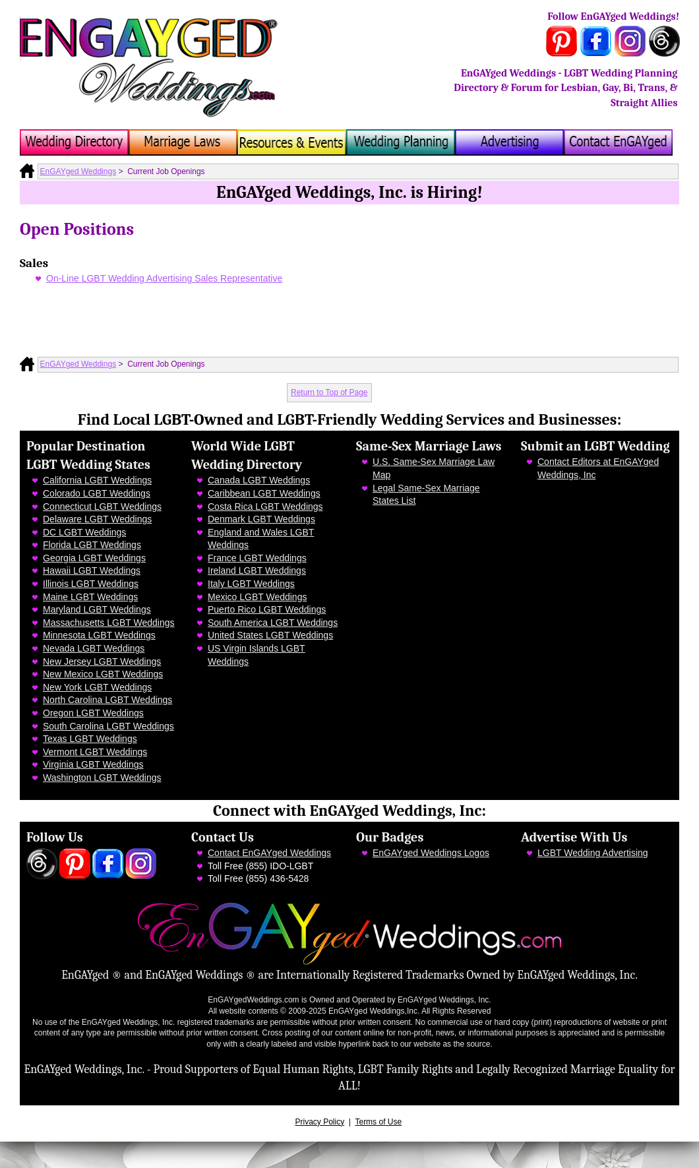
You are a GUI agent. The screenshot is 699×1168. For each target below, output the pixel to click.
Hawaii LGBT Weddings (91, 570)
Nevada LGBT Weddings (93, 648)
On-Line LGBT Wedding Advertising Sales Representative (164, 278)
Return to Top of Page (329, 392)
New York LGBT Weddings (97, 687)
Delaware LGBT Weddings (97, 519)
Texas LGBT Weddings (90, 738)
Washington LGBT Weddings (102, 777)
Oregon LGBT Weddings (93, 713)
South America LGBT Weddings (273, 622)
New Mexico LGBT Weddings (103, 674)
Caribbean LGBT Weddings (264, 493)
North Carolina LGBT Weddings (107, 699)
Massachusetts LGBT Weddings (108, 622)
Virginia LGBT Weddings (93, 764)
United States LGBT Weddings (270, 635)
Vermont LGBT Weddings (95, 752)
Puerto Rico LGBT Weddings (267, 609)
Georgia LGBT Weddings (94, 558)
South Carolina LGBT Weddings (108, 726)
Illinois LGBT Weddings (90, 583)
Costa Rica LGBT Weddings (265, 506)
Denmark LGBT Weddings (261, 519)
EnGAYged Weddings (78, 171)
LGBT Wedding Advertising (592, 852)
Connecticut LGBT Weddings (102, 506)
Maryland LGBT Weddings (97, 609)
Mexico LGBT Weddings (257, 597)
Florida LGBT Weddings (92, 544)
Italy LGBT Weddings (251, 583)
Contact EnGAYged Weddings (269, 852)
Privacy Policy (320, 1121)
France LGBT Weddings (257, 558)
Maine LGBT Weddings (90, 597)
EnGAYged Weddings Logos (431, 852)
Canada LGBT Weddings (259, 480)
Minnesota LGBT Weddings (99, 635)
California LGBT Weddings (97, 480)
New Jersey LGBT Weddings (102, 661)
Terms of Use (378, 1121)
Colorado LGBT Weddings (96, 493)
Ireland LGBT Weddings (257, 570)
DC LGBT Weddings (84, 532)
